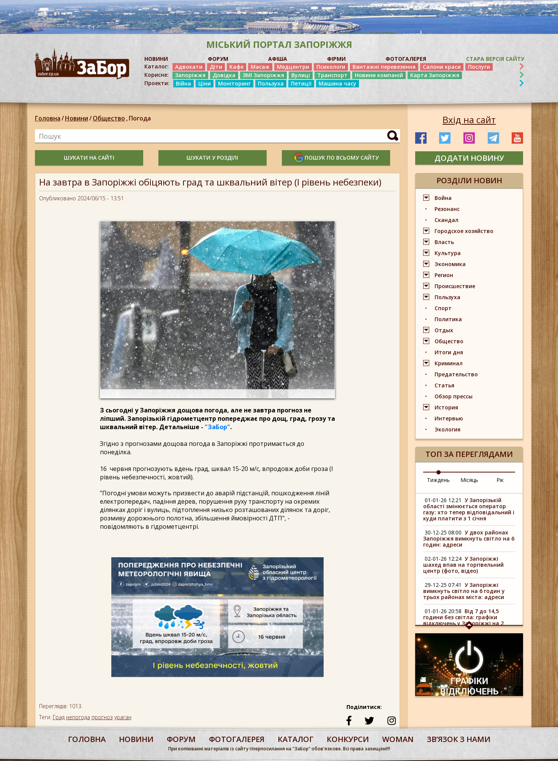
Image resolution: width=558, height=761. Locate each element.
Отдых (444, 330)
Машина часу (337, 83)
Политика (448, 319)
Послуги (479, 66)
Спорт (443, 308)
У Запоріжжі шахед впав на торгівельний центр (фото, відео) (463, 564)
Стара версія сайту (495, 58)
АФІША (277, 58)
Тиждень (438, 480)
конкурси (348, 739)
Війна (183, 83)
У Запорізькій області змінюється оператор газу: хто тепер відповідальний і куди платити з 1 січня (468, 509)
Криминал (449, 363)
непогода (78, 717)
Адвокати (188, 66)
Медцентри (293, 66)
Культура (448, 253)
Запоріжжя (190, 75)
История (446, 407)
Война (443, 197)
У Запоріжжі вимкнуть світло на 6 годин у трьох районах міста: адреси (464, 591)
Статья (444, 385)
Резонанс (447, 208)
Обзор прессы (454, 396)
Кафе (236, 66)
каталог (295, 739)
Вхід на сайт (469, 120)
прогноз (102, 717)
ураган (122, 717)
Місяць (469, 480)
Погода (140, 118)
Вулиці (300, 75)
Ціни (204, 83)
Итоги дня (449, 352)
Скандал (446, 220)
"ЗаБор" (217, 427)
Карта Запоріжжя (434, 75)
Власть (444, 242)
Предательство (456, 374)
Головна (47, 118)
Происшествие (455, 286)
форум (181, 739)
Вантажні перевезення (384, 66)
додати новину (469, 158)
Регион (444, 275)
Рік (500, 480)
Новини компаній (379, 75)
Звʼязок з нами (458, 739)
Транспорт (332, 75)
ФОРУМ (218, 58)
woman (398, 739)
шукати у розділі (212, 157)
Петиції (301, 83)
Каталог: (156, 66)
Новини (76, 118)
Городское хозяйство (464, 231)
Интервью (449, 418)
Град (59, 717)
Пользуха (271, 83)
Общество (111, 118)
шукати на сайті (89, 157)
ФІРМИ (336, 58)
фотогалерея (236, 739)
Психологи (330, 66)
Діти (216, 66)
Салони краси (442, 66)
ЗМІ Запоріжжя (263, 75)
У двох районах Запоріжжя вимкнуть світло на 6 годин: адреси (468, 538)
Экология (447, 429)
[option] (217, 620)
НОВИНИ (156, 58)
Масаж (260, 66)
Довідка (224, 75)
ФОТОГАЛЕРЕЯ (406, 58)
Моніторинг (234, 83)
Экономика (450, 264)
